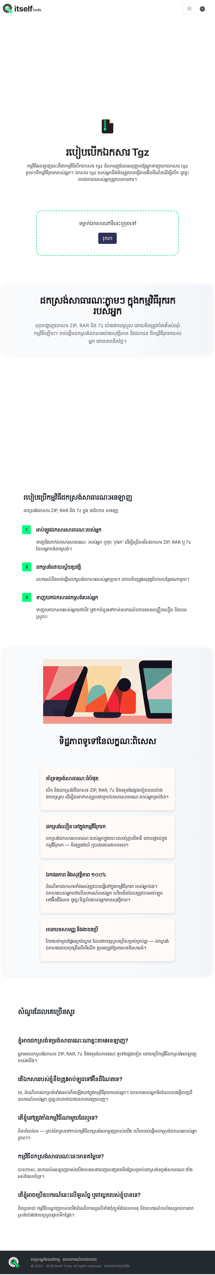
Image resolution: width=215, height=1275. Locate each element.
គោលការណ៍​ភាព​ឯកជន (80, 1259)
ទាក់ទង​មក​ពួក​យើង (117, 1266)
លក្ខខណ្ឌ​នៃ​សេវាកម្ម (45, 1259)
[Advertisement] (107, 59)
